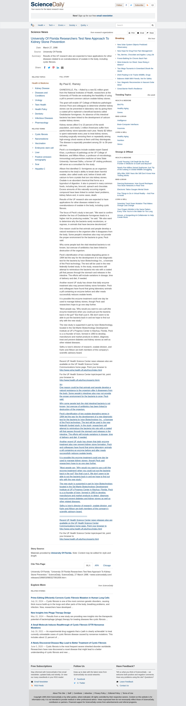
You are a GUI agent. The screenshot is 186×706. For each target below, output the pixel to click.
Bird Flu (120, 104)
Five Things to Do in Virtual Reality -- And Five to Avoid (135, 194)
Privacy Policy (100, 693)
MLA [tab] (88, 565)
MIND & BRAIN (120, 116)
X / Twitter (81, 683)
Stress (119, 144)
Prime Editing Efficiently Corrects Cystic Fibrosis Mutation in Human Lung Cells (70, 598)
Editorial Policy (114, 693)
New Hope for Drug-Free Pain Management (134, 51)
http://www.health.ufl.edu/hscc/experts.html (79, 539)
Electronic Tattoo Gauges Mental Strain (133, 189)
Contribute (78, 693)
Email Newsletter (41, 682)
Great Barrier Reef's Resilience (129, 89)
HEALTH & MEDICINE (123, 100)
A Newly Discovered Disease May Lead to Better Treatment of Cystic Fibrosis (68, 643)
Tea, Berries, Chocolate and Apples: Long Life (135, 55)
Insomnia (121, 128)
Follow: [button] (119, 5)
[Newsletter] (152, 5)
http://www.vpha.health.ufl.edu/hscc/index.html (81, 370)
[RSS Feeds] (147, 5)
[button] (131, 33)
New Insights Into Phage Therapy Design (51, 613)
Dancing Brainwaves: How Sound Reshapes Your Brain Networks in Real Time (135, 184)
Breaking (119, 38)
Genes (120, 112)
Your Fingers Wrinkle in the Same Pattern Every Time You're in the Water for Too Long (135, 210)
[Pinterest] (53, 67)
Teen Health (40, 105)
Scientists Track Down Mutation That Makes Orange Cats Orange (134, 204)
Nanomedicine (41, 139)
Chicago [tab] (107, 565)
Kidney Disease (42, 88)
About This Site (59, 693)
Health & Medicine (40, 83)
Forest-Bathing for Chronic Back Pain (132, 58)
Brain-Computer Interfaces (127, 124)
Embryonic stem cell (44, 148)
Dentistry (39, 114)
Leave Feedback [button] (126, 682)
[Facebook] (44, 67)
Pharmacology (41, 123)
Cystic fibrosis (41, 134)
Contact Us (124, 686)
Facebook (81, 679)
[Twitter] (49, 67)
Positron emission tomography (43, 158)
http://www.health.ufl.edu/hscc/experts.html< (80, 380)
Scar (37, 164)
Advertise (88, 693)
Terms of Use (127, 693)
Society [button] (73, 25)
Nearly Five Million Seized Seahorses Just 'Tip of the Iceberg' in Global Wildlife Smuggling (135, 169)
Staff (69, 693)
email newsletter (105, 16)
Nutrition (120, 140)
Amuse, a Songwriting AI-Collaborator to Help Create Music (135, 216)
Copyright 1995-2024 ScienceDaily (48, 697)
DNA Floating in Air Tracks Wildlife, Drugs (133, 75)
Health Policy (41, 109)
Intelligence (121, 120)
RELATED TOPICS (38, 77)
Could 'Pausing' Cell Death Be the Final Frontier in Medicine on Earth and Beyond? (134, 163)
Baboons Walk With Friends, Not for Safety (134, 79)
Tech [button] (51, 25)
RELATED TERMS (38, 129)
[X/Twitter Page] (131, 5)
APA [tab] (97, 565)
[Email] (62, 67)
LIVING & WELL (121, 132)
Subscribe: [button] (139, 5)
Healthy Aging (122, 108)
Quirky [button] (84, 25)
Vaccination (40, 143)
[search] (152, 25)
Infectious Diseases (44, 118)
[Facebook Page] (126, 5)
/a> (86, 450)
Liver (37, 152)
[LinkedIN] (57, 67)
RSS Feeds (39, 686)
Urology (38, 100)
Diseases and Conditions (41, 94)
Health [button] (41, 25)
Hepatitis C (40, 169)
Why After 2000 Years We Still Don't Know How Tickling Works (136, 174)
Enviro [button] (61, 25)
